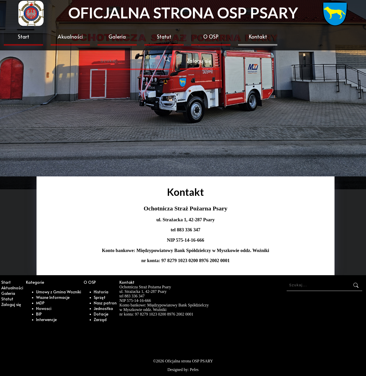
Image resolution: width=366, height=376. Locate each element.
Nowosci (43, 308)
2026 (160, 361)
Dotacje (101, 314)
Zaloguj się (199, 60)
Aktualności (12, 287)
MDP (40, 302)
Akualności (70, 36)
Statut (164, 36)
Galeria (117, 36)
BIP (39, 314)
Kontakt (258, 36)
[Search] (135, 61)
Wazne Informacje (53, 297)
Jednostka (103, 308)
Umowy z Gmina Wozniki (58, 291)
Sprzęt (100, 297)
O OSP (210, 36)
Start (23, 36)
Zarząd (100, 319)
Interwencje (46, 319)
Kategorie (35, 282)
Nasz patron (105, 302)
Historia (101, 291)
